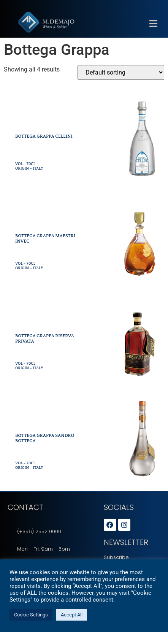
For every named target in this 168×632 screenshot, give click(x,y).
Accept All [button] (71, 615)
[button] (153, 31)
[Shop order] (121, 72)
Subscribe (116, 557)
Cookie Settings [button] (31, 615)
